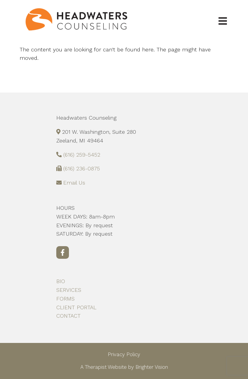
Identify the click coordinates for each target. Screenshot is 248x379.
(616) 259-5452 (81, 154)
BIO (60, 281)
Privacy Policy (124, 354)
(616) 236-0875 (81, 168)
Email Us (74, 182)
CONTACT (68, 316)
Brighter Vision (151, 367)
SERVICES (68, 290)
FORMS (65, 298)
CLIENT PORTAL (76, 307)
